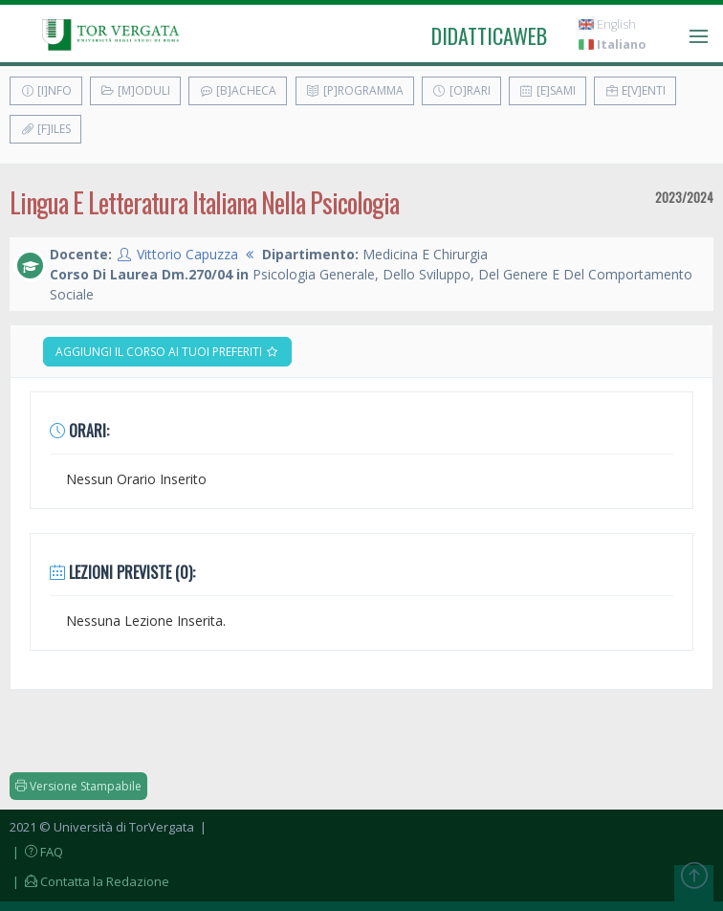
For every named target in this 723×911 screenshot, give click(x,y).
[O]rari (461, 90)
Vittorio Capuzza (187, 254)
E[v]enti (635, 90)
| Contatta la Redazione (89, 881)
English (607, 24)
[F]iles (45, 129)
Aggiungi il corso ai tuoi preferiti (167, 352)
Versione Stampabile (78, 786)
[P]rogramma (355, 90)
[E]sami (547, 90)
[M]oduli (135, 90)
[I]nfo (46, 90)
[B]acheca (237, 90)
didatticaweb (489, 35)
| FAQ (36, 851)
